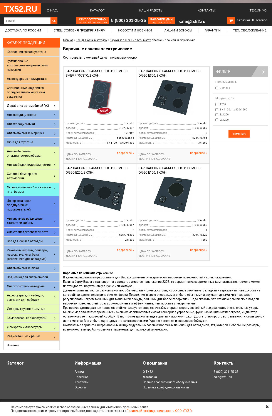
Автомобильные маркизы (25, 133)
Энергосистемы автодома (26, 286)
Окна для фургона (20, 142)
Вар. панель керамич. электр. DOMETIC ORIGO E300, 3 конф (169, 73)
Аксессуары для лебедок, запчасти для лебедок (25, 297)
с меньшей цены (95, 57)
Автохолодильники (21, 124)
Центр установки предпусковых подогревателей (19, 205)
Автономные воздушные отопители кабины (25, 221)
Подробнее (125, 153)
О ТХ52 (148, 371)
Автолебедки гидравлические (29, 164)
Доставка (150, 377)
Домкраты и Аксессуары (24, 327)
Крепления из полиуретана (26, 52)
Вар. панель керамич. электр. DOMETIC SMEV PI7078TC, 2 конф (97, 73)
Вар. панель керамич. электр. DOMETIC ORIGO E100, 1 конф (169, 170)
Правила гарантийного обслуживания (170, 382)
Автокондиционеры (21, 115)
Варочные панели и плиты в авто (130, 40)
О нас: (52, 10)
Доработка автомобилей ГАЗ (28, 105)
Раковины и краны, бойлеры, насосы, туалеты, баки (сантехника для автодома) (27, 254)
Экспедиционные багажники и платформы (29, 189)
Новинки (13, 345)
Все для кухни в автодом (25, 241)
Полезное (82, 377)
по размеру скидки (123, 57)
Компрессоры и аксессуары (27, 318)
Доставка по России (23, 30)
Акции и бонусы (178, 30)
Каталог (97, 10)
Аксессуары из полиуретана (27, 79)
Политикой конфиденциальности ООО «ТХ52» (160, 411)
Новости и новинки (135, 30)
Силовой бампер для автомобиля (22, 176)
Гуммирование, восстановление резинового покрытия (27, 65)
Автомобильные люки (23, 268)
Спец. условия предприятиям (79, 30)
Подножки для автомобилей (27, 277)
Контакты (206, 10)
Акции (79, 371)
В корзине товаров (252, 20)
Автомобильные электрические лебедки (24, 153)
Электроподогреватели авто (28, 232)
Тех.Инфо (258, 10)
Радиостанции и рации (23, 336)
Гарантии (213, 30)
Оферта (80, 387)
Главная (68, 40)
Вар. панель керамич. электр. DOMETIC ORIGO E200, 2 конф (97, 170)
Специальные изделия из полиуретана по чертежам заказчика (26, 92)
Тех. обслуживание (249, 30)
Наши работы (151, 10)
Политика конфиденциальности (166, 387)
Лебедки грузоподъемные (26, 309)
